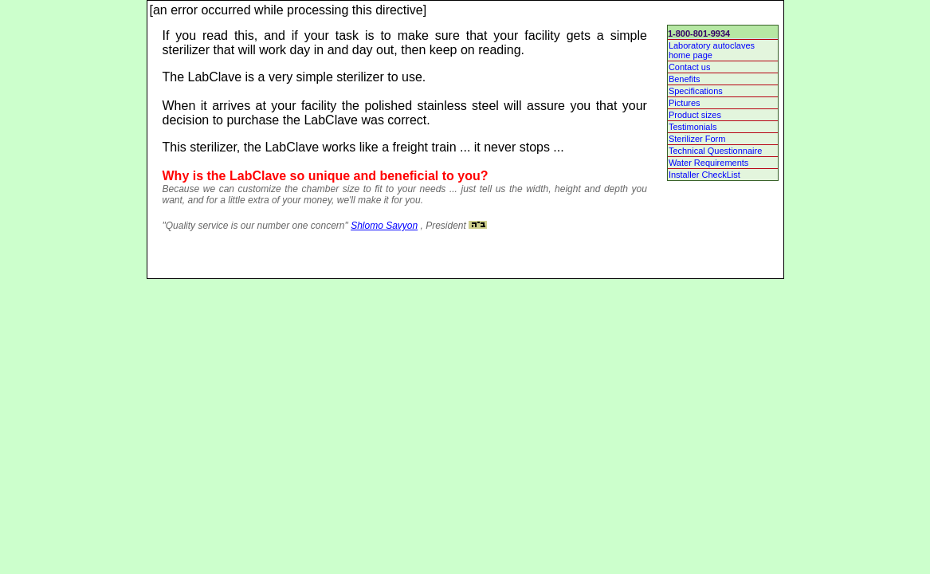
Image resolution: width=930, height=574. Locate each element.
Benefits (684, 79)
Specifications (696, 91)
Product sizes (695, 115)
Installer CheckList (704, 174)
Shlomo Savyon (384, 225)
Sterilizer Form (697, 139)
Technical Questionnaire (715, 150)
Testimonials (693, 127)
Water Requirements (708, 162)
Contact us (690, 67)
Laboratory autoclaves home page (712, 50)
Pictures (684, 103)
